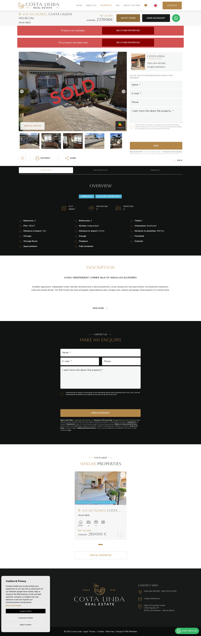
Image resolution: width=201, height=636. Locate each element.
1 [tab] (100, 544)
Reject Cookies (25, 624)
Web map (110, 631)
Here (69, 430)
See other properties (128, 30)
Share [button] (70, 158)
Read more (100, 308)
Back (177, 160)
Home (79, 5)
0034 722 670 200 (168, 591)
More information (13, 605)
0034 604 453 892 (156, 63)
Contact (172, 5)
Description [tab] (100, 170)
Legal (85, 631)
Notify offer (128, 18)
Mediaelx (133, 631)
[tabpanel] (100, 505)
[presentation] (143, 135)
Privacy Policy (155, 127)
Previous (21, 91)
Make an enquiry (156, 18)
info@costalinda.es (156, 67)
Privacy (92, 631)
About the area (132, 5)
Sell (118, 5)
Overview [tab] (46, 170)
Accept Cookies (26, 610)
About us (91, 5)
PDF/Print (42, 158)
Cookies (100, 631)
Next (124, 91)
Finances (155, 170)
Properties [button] (106, 5)
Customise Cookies (25, 617)
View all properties (100, 555)
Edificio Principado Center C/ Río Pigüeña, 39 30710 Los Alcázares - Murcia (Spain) (159, 607)
